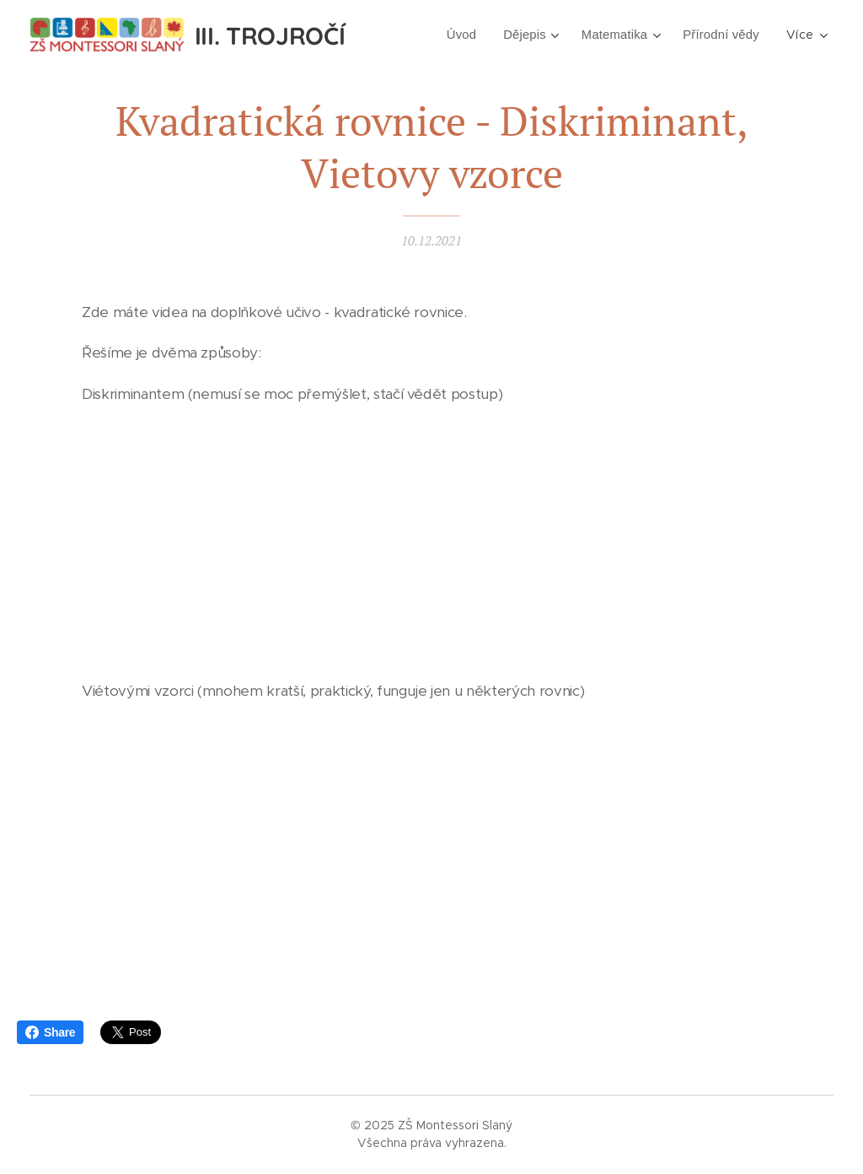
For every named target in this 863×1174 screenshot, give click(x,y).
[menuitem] (453, 34)
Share (50, 1032)
